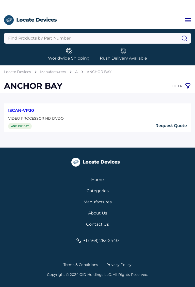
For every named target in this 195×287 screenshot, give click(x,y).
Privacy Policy (119, 264)
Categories (98, 190)
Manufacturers (53, 71)
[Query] (97, 38)
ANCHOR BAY (99, 71)
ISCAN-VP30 (21, 110)
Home (97, 179)
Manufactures (98, 202)
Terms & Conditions (80, 264)
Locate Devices (17, 71)
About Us (97, 213)
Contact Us (97, 224)
